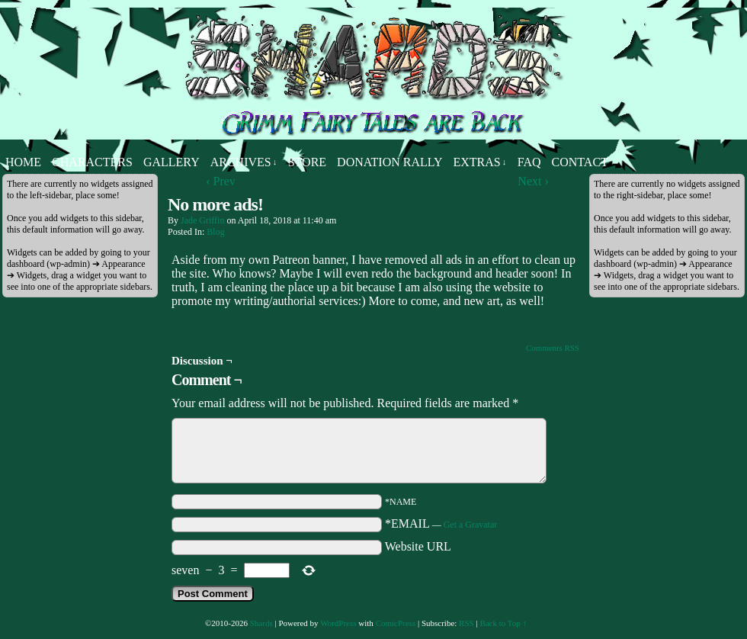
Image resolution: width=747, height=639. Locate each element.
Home (23, 162)
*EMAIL (441, 523)
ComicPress (396, 623)
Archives (243, 162)
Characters (92, 162)
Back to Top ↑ (503, 623)
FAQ (529, 162)
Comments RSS (552, 347)
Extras (479, 162)
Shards (261, 623)
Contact (580, 162)
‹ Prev (221, 181)
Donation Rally (389, 162)
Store (307, 162)
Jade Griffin (202, 220)
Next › (533, 181)
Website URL (418, 546)
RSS (466, 623)
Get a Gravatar (471, 524)
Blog (215, 231)
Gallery (171, 162)
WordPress (338, 623)
